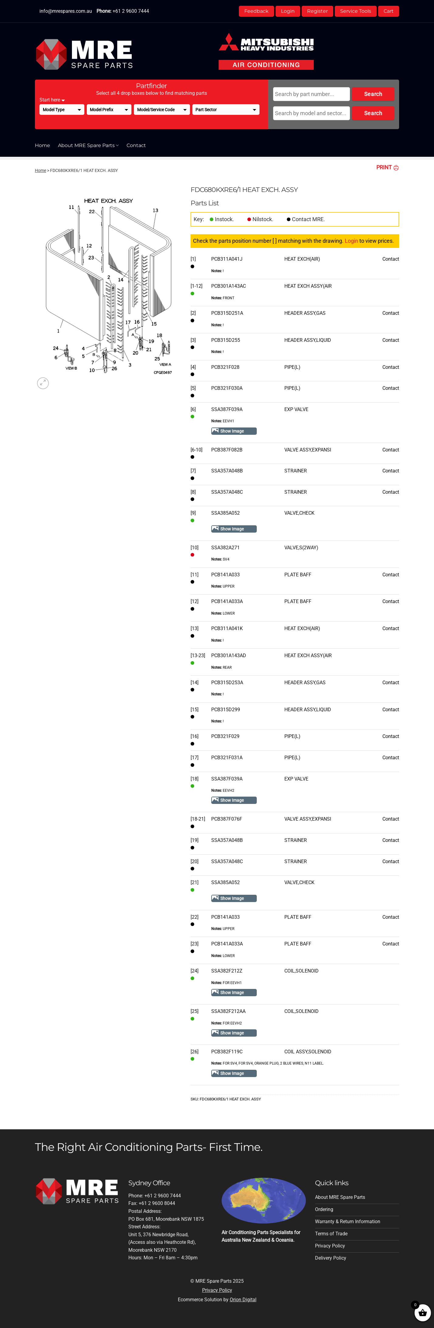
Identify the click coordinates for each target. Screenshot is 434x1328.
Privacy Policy (217, 1290)
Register (317, 11)
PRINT (387, 167)
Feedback (256, 11)
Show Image (232, 431)
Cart (389, 11)
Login (288, 11)
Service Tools (355, 11)
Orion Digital (243, 1299)
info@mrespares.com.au (65, 11)
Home (42, 145)
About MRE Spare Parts (88, 145)
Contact (136, 145)
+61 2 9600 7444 (131, 11)
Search (373, 94)
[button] (43, 383)
